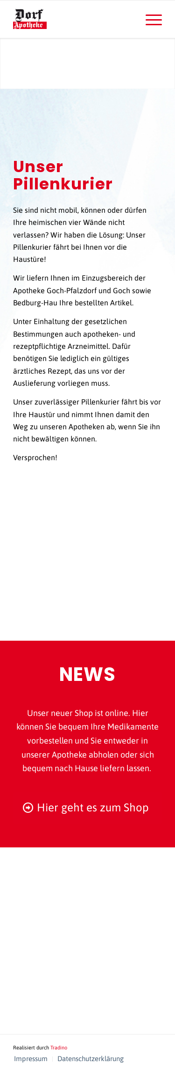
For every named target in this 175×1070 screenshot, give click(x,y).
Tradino (58, 1047)
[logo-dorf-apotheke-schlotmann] (72, 19)
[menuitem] (149, 19)
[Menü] (149, 19)
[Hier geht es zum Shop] (87, 808)
